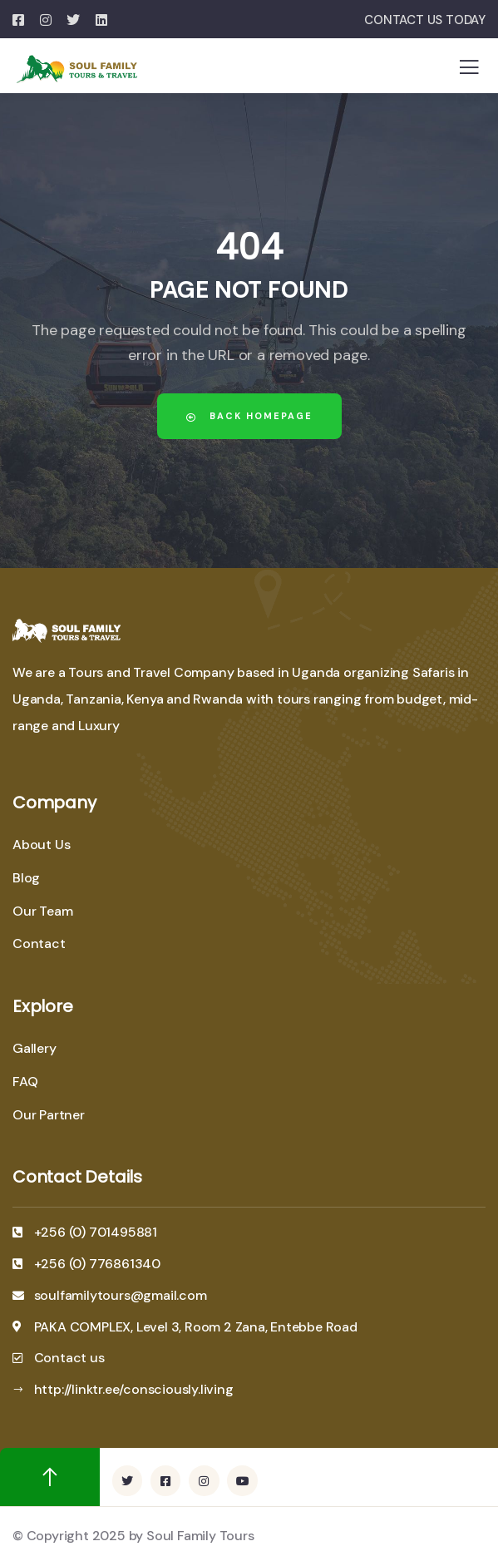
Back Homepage (249, 416)
